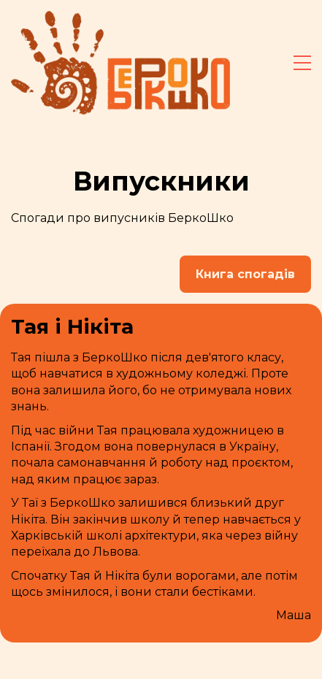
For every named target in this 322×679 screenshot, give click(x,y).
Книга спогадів (245, 274)
